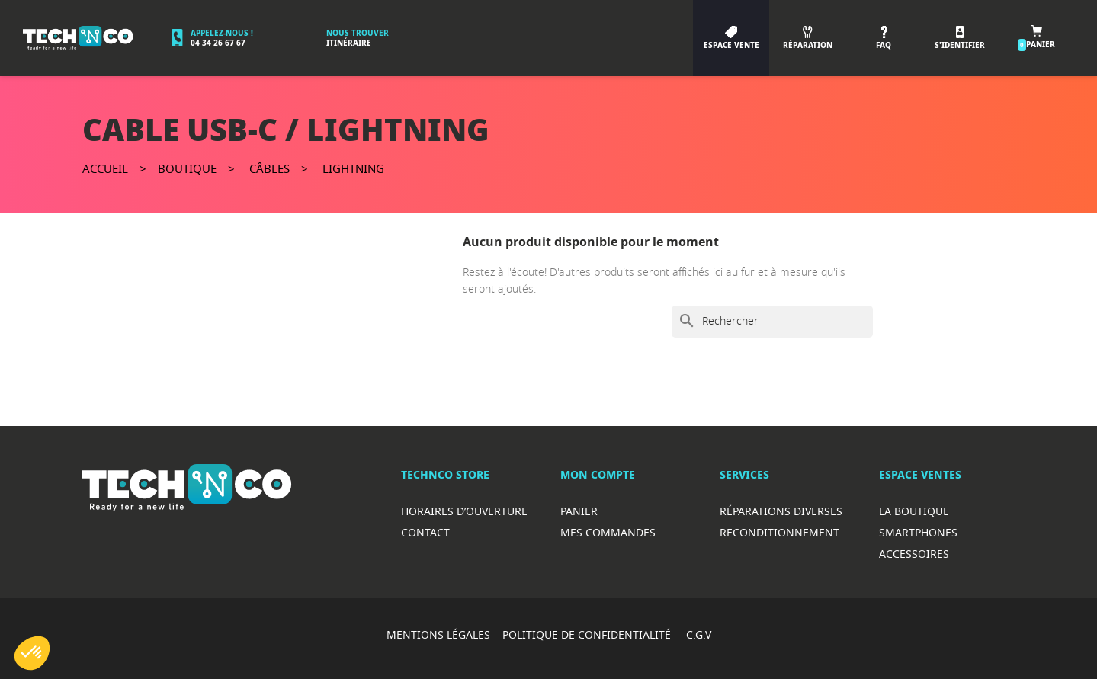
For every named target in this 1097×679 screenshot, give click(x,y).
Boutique (187, 168)
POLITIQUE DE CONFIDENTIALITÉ (588, 634)
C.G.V (698, 634)
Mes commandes (608, 532)
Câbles (269, 168)
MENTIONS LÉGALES (438, 634)
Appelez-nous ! (222, 33)
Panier (579, 511)
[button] (32, 653)
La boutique (914, 511)
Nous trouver (357, 33)
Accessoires (914, 553)
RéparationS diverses (781, 511)
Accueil (105, 168)
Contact (425, 532)
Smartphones (918, 532)
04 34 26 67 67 (218, 43)
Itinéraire (348, 43)
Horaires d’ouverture (464, 511)
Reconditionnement (779, 532)
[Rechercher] (772, 322)
